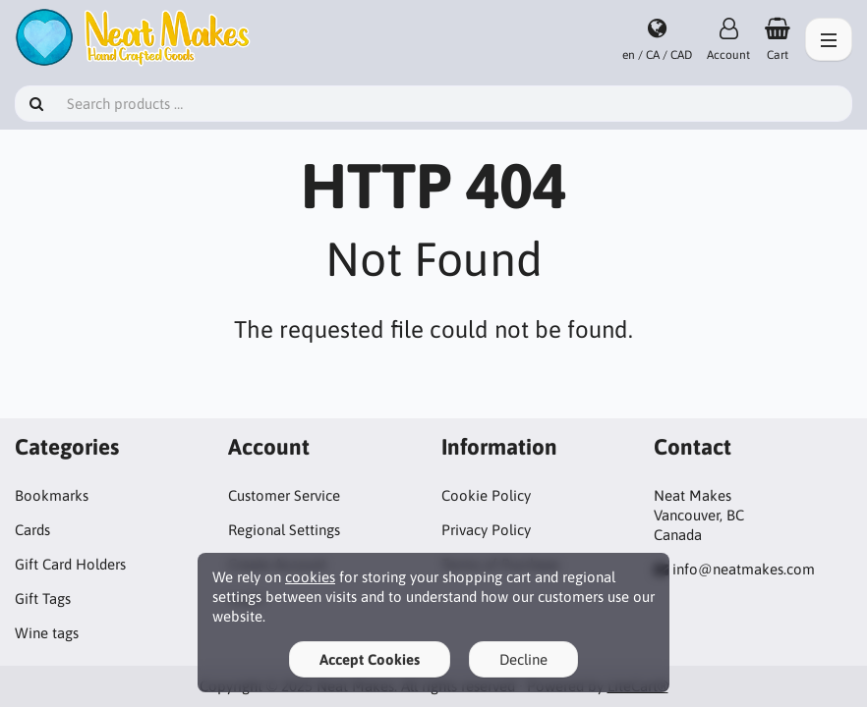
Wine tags (47, 633)
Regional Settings (284, 529)
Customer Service (284, 495)
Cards (32, 529)
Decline (523, 659)
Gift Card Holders (70, 564)
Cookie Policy (486, 495)
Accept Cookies (369, 659)
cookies (310, 577)
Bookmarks (51, 495)
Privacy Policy (486, 529)
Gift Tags (43, 598)
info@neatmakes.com (743, 569)
